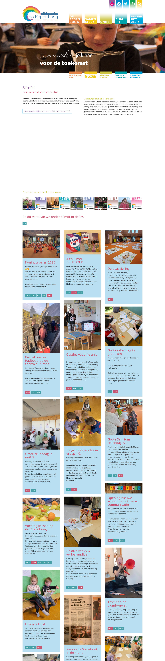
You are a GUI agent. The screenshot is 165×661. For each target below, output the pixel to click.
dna (24, 223)
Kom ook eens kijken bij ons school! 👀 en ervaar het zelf (47, 111)
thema (80, 388)
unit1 (33, 295)
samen (28, 295)
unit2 (38, 295)
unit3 (44, 295)
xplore (122, 540)
